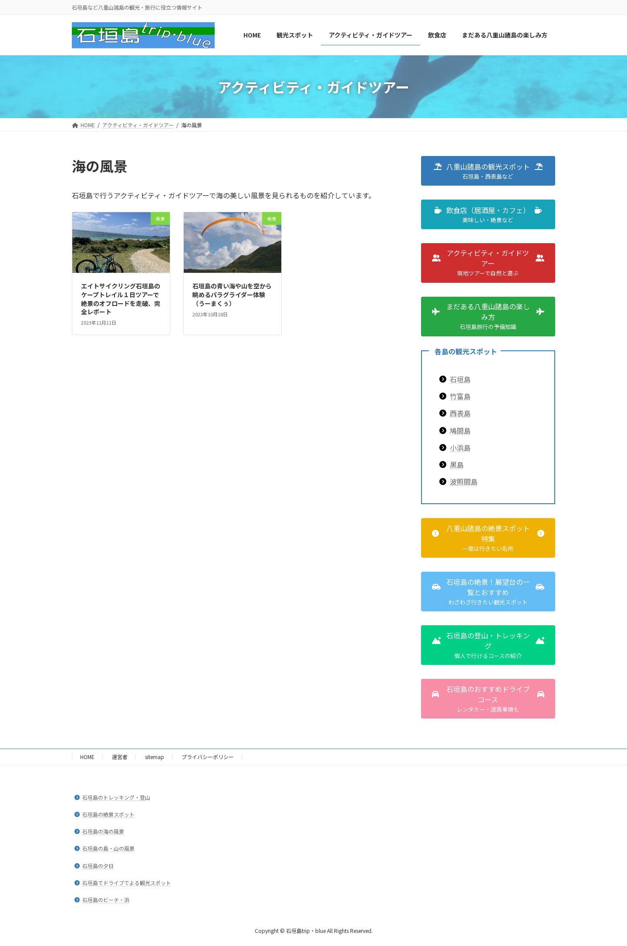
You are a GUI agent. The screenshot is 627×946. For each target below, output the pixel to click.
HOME (87, 756)
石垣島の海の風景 (103, 831)
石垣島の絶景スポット (108, 814)
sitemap (154, 756)
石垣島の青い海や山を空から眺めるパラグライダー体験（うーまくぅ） (232, 294)
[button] (488, 171)
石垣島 (460, 379)
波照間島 (464, 481)
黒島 (457, 464)
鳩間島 (460, 430)
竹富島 (460, 396)
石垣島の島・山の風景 (108, 848)
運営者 (120, 756)
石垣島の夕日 (98, 865)
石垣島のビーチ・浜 (105, 899)
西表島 (460, 413)
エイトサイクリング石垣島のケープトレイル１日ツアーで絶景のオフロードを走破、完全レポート (120, 298)
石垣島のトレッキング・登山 (116, 797)
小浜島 (460, 447)
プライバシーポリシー (208, 756)
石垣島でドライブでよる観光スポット (126, 882)
